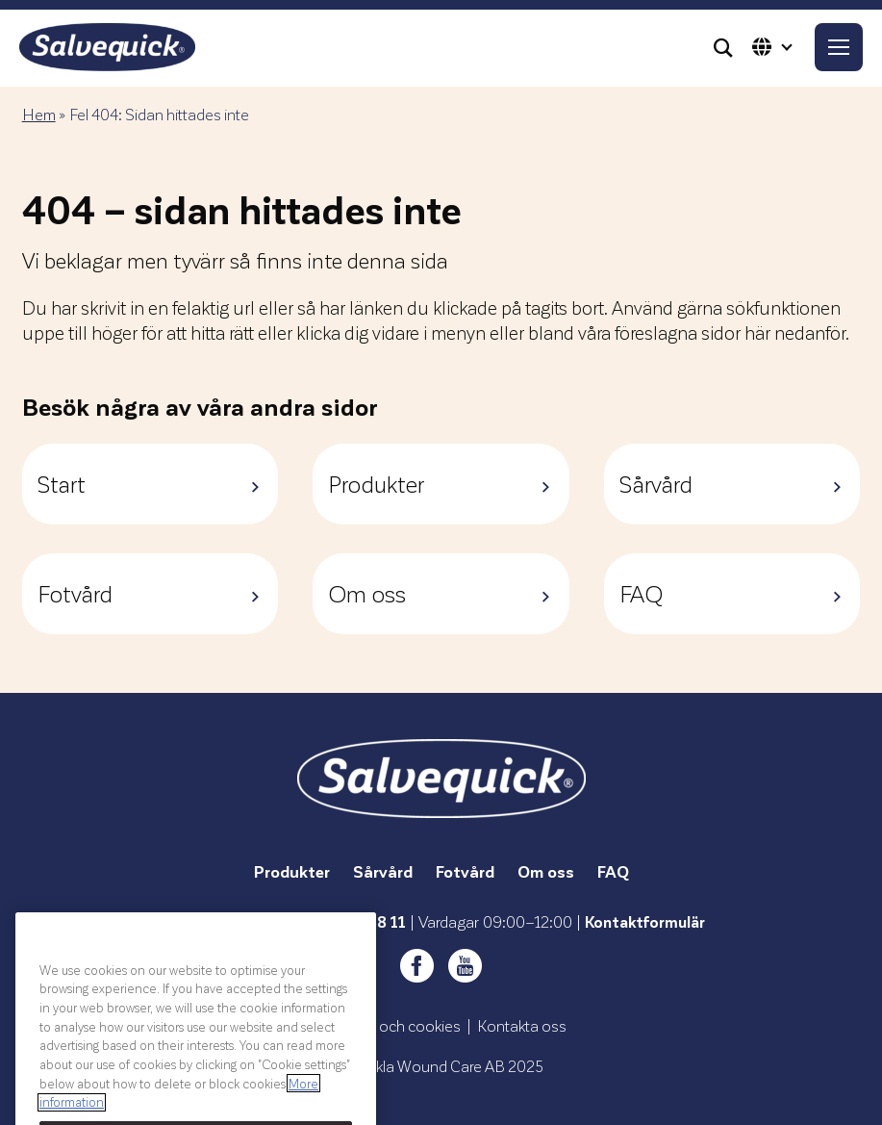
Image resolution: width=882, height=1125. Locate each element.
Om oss (441, 593)
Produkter (441, 484)
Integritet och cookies (388, 1025)
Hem (39, 113)
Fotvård (151, 593)
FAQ (732, 593)
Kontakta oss (522, 1025)
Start (151, 484)
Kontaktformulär (645, 921)
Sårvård (732, 484)
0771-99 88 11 (355, 921)
